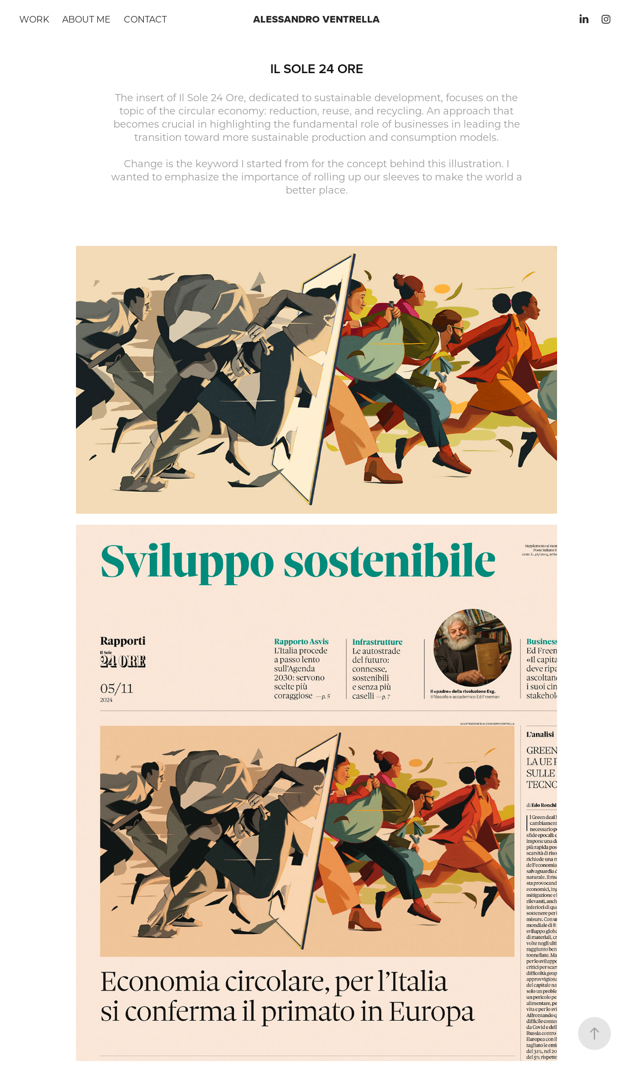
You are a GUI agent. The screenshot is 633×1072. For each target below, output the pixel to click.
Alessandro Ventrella (316, 19)
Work (34, 19)
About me (86, 19)
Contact (145, 19)
